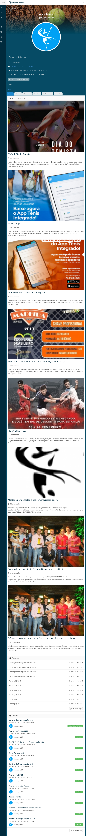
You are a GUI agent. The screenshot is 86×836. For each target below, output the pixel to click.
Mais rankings (76, 707)
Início (9, 8)
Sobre (18, 94)
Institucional (48, 94)
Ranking (37, 94)
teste (10, 89)
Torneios (27, 94)
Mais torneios (76, 829)
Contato (58, 94)
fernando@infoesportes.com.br (22, 66)
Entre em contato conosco (19, 79)
